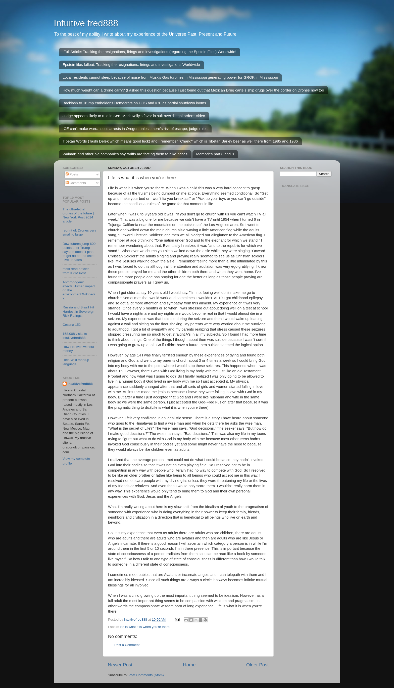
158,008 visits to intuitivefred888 (75, 336)
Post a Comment (127, 645)
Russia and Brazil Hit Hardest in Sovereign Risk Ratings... (78, 311)
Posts (72, 174)
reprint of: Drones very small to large (79, 232)
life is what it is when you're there (145, 627)
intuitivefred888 (80, 384)
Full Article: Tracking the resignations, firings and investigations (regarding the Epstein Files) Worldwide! (150, 52)
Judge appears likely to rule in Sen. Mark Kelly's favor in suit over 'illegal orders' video (134, 116)
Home (189, 664)
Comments (76, 183)
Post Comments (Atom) (146, 675)
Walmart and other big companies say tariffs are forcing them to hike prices (125, 154)
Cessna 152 (72, 325)
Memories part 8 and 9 (215, 154)
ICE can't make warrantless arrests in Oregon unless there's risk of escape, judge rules (135, 128)
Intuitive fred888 (86, 23)
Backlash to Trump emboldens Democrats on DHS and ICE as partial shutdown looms (134, 103)
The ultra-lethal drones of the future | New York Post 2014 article (78, 215)
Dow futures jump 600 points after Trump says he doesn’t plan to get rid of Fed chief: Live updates (79, 252)
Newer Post (120, 664)
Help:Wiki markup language (76, 362)
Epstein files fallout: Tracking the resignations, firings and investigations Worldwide (131, 64)
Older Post (257, 664)
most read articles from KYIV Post (76, 271)
